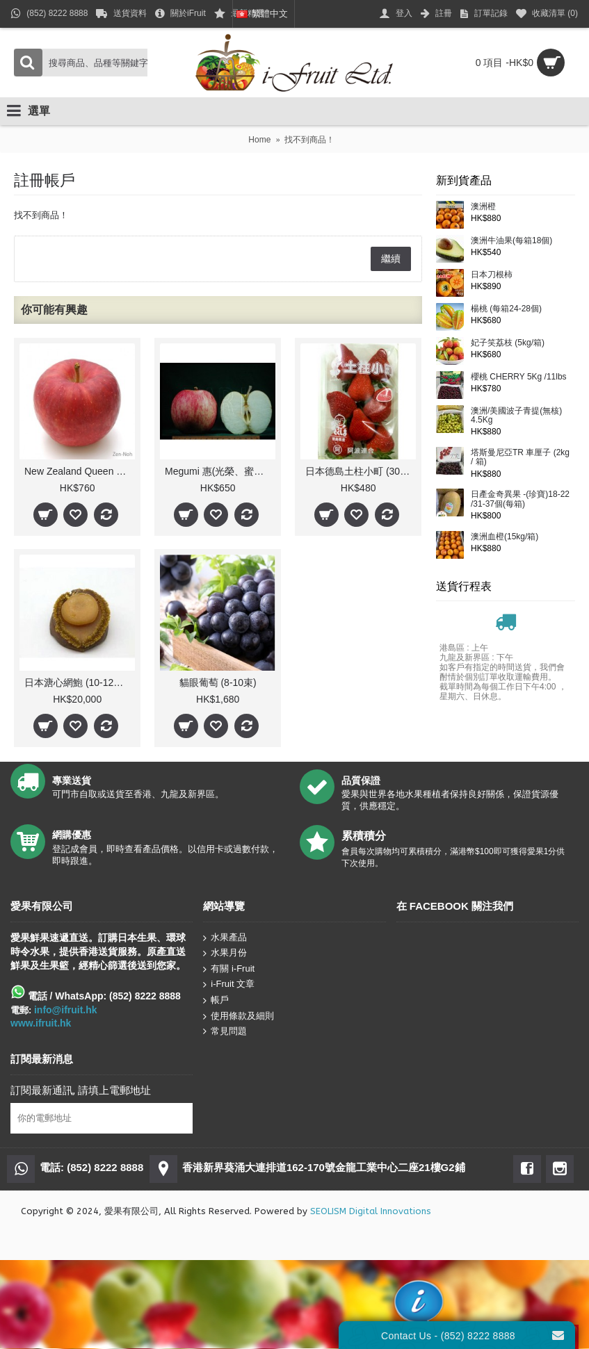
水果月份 (225, 953)
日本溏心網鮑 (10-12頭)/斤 (79, 682)
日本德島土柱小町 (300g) (359, 471)
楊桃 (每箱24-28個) (506, 308)
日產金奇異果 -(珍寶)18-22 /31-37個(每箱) (520, 499)
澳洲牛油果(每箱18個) (511, 240)
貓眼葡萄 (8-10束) (218, 682)
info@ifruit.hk (65, 1009)
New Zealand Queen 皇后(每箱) (79, 471)
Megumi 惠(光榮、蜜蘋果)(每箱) (220, 471)
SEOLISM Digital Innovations (370, 1211)
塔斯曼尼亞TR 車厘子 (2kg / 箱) (520, 457)
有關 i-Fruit (229, 968)
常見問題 (225, 1031)
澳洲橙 (483, 206)
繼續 (391, 258)
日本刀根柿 (492, 274)
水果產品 (225, 937)
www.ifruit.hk (40, 1023)
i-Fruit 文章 (229, 984)
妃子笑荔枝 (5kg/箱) (507, 343)
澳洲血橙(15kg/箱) (504, 536)
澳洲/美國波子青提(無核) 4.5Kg (516, 416)
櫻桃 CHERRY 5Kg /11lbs (519, 377)
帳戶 (216, 1000)
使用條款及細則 (238, 1016)
